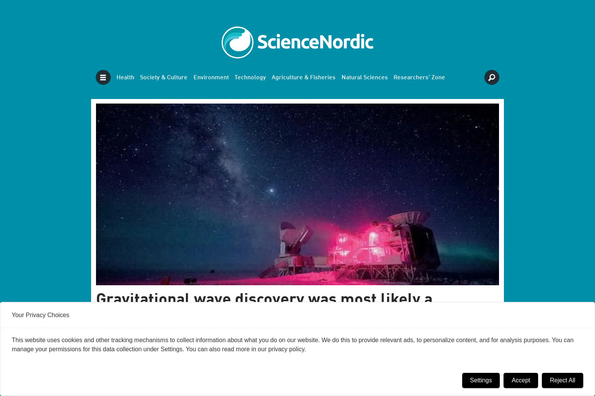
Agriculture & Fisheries (303, 78)
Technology (250, 78)
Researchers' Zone (419, 78)
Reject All (562, 380)
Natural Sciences (365, 78)
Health (125, 78)
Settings (481, 380)
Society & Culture (163, 78)
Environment (211, 78)
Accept (521, 380)
